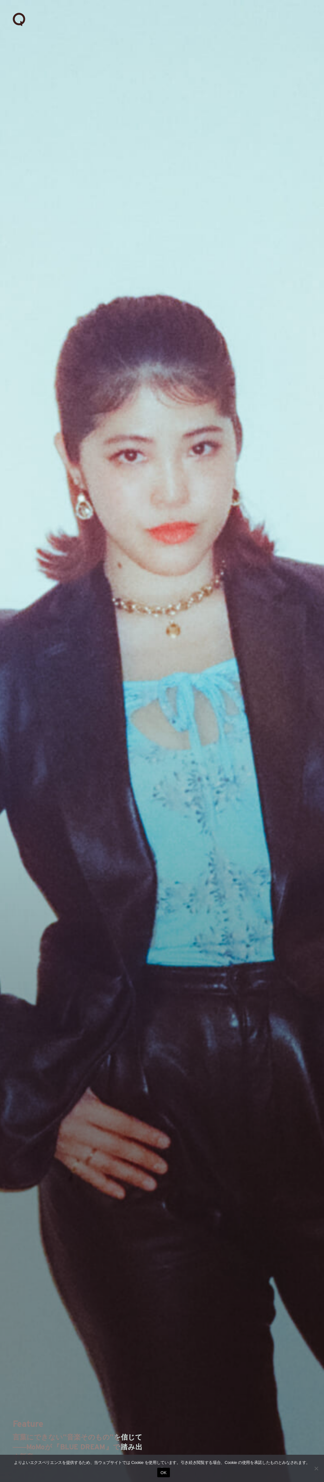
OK (163, 1472)
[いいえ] (316, 1468)
